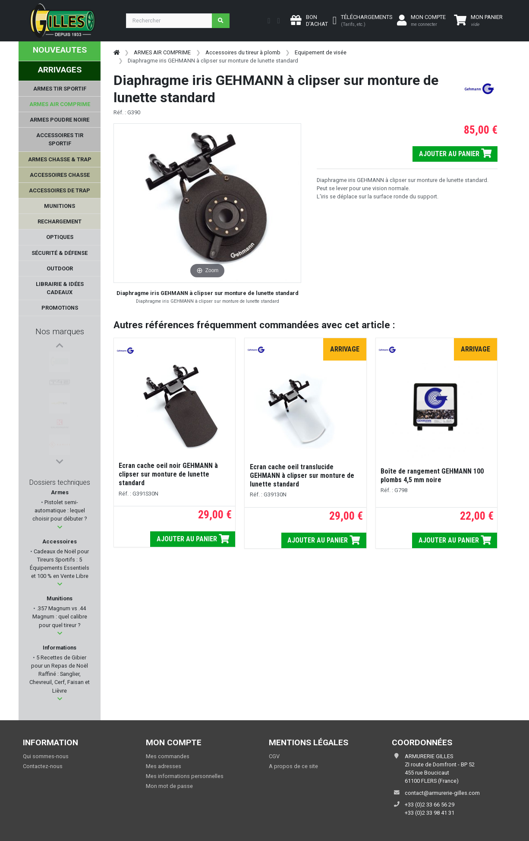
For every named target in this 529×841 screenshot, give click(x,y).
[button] (59, 527)
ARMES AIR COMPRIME (162, 52)
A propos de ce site (293, 766)
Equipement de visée (320, 52)
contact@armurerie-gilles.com (442, 793)
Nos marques (59, 331)
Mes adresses (163, 766)
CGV (274, 756)
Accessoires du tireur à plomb (242, 52)
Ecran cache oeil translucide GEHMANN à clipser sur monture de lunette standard (302, 475)
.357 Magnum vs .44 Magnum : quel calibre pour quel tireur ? (59, 616)
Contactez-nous (43, 766)
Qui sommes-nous (46, 756)
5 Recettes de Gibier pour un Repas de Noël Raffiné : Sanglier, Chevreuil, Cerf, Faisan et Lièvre (59, 674)
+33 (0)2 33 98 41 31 (429, 813)
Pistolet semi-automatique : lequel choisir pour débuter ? (59, 510)
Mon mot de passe (169, 786)
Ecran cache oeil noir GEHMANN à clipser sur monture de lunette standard (169, 474)
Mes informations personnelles (185, 776)
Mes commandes (167, 756)
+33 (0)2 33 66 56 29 (429, 804)
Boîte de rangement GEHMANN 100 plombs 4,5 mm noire (432, 475)
